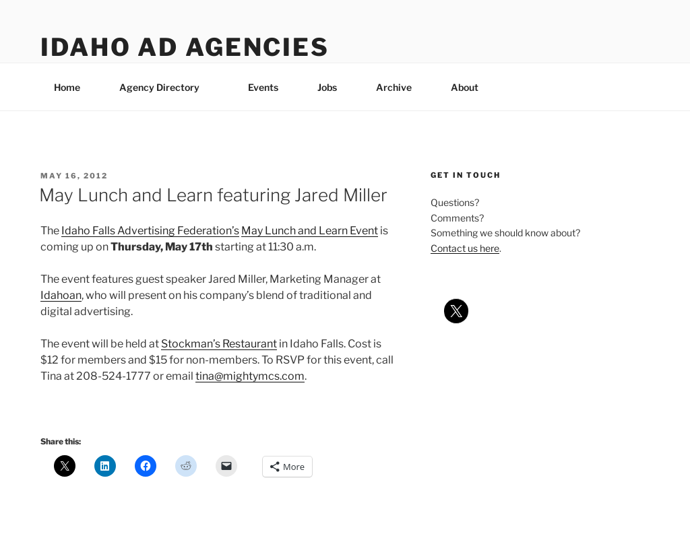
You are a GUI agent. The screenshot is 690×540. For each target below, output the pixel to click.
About (471, 87)
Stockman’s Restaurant (219, 343)
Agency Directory (165, 87)
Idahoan (61, 295)
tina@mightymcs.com (250, 376)
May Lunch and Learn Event (309, 230)
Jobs (327, 87)
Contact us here (465, 248)
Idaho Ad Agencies (185, 47)
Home (67, 87)
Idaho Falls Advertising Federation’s (150, 230)
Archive (394, 87)
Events (263, 87)
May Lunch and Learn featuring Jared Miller (213, 194)
